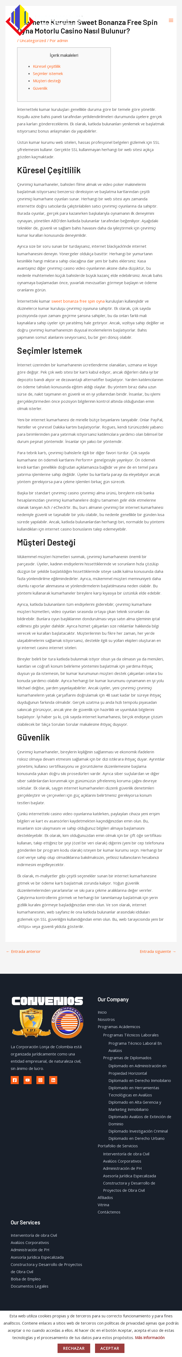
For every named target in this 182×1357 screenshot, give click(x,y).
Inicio (102, 1012)
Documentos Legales (29, 1286)
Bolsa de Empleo (26, 1278)
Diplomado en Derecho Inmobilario (139, 1080)
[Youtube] (28, 1080)
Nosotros (106, 1019)
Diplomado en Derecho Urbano (136, 1138)
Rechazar (74, 1348)
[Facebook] (15, 1080)
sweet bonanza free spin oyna (78, 301)
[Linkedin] (53, 1080)
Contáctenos (109, 1212)
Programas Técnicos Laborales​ (131, 1035)
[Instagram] (40, 1080)
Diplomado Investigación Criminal (138, 1131)
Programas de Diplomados (127, 1057)
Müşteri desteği (47, 80)
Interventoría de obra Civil (126, 1153)
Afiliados (105, 1197)
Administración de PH (122, 1168)
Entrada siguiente (158, 951)
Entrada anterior (23, 951)
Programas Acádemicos (119, 1026)
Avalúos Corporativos (122, 1161)
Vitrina (103, 1204)
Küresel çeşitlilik (46, 66)
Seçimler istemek (48, 73)
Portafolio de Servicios (118, 1145)
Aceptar (109, 1348)
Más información (150, 1337)
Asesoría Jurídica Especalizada (129, 1175)
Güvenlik (40, 88)
